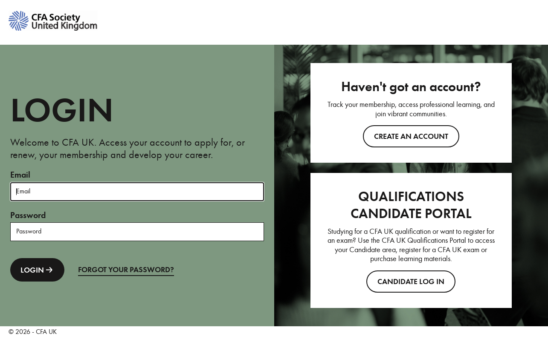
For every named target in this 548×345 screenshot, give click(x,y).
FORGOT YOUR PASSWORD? (126, 269)
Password (28, 215)
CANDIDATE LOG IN (410, 281)
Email (20, 175)
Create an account (411, 136)
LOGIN (37, 269)
